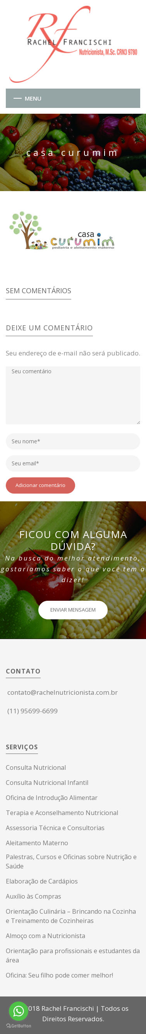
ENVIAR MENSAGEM (73, 609)
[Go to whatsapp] (18, 1011)
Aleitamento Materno (37, 843)
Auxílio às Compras (33, 896)
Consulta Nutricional (36, 767)
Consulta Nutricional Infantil (47, 782)
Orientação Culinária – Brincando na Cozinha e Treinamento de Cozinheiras (71, 916)
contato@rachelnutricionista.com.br (62, 692)
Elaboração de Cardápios (42, 881)
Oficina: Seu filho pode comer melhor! (59, 975)
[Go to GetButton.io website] (18, 1026)
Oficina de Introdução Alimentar (52, 797)
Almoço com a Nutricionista (45, 935)
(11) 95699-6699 (32, 710)
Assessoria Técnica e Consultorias (55, 828)
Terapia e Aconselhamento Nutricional (62, 812)
